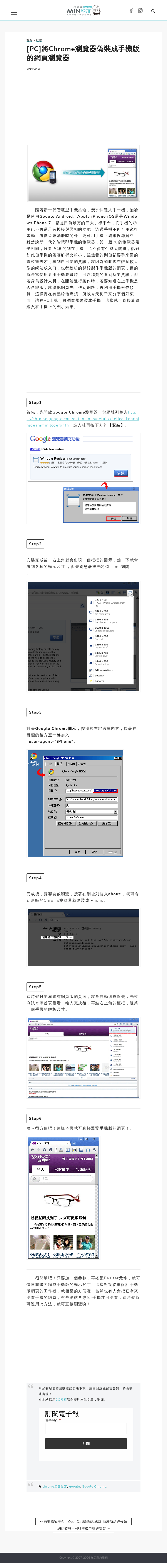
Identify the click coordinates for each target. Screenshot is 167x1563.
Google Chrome (94, 1486)
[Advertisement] (83, 105)
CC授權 (61, 1399)
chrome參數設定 (55, 1486)
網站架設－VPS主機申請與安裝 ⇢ (83, 1528)
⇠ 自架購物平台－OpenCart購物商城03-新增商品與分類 (83, 1521)
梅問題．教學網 (83, 11)
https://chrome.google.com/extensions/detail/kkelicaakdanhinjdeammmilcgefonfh (83, 419)
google (74, 1486)
